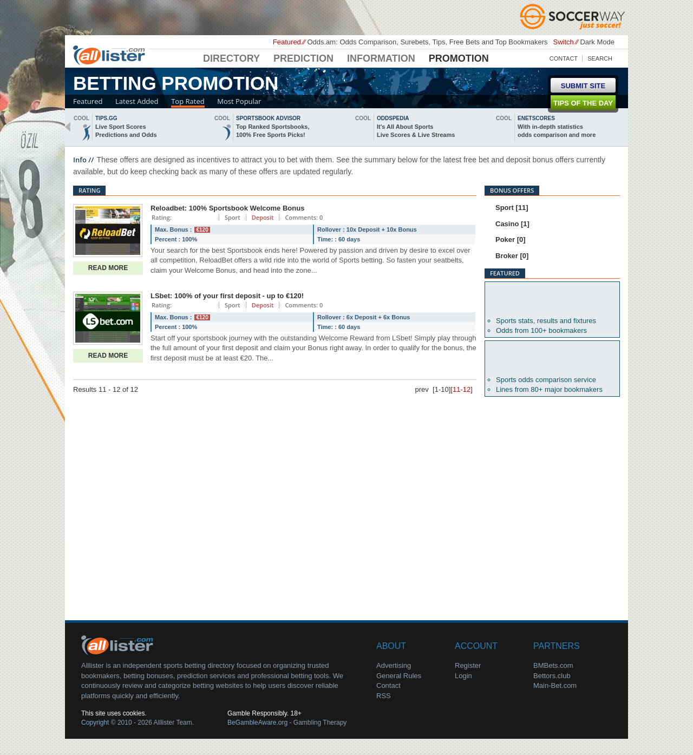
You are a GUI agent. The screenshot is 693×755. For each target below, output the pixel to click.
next (625, 127)
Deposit (263, 217)
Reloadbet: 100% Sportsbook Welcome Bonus (227, 208)
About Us (119, 644)
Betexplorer (552, 299)
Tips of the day (583, 103)
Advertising (393, 665)
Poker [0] (510, 239)
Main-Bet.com (555, 685)
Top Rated (187, 101)
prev (422, 389)
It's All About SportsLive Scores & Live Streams (416, 130)
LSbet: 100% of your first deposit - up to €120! (227, 296)
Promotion (459, 58)
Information (381, 58)
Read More (108, 268)
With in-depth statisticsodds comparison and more (557, 130)
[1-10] (441, 389)
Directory (231, 58)
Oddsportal (552, 358)
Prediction (303, 58)
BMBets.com (553, 665)
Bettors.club (552, 676)
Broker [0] (511, 256)
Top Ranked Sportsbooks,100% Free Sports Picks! (272, 130)
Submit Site (583, 86)
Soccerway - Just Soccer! (574, 16)
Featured (87, 101)
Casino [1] (512, 224)
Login (463, 676)
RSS (383, 696)
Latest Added (137, 101)
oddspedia (393, 118)
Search (599, 58)
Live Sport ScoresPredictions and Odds (126, 130)
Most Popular (239, 101)
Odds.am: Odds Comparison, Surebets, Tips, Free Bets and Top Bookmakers (427, 42)
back (67, 127)
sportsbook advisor (268, 118)
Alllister (111, 54)
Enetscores (536, 118)
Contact (564, 58)
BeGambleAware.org (257, 722)
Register (468, 665)
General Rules (398, 676)
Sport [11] (511, 207)
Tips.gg (106, 118)
